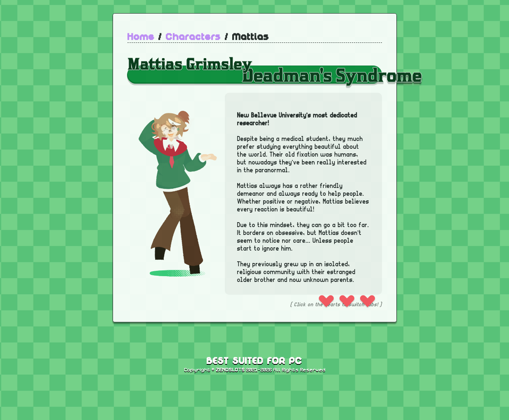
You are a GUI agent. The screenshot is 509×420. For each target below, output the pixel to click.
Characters (193, 37)
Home (141, 37)
